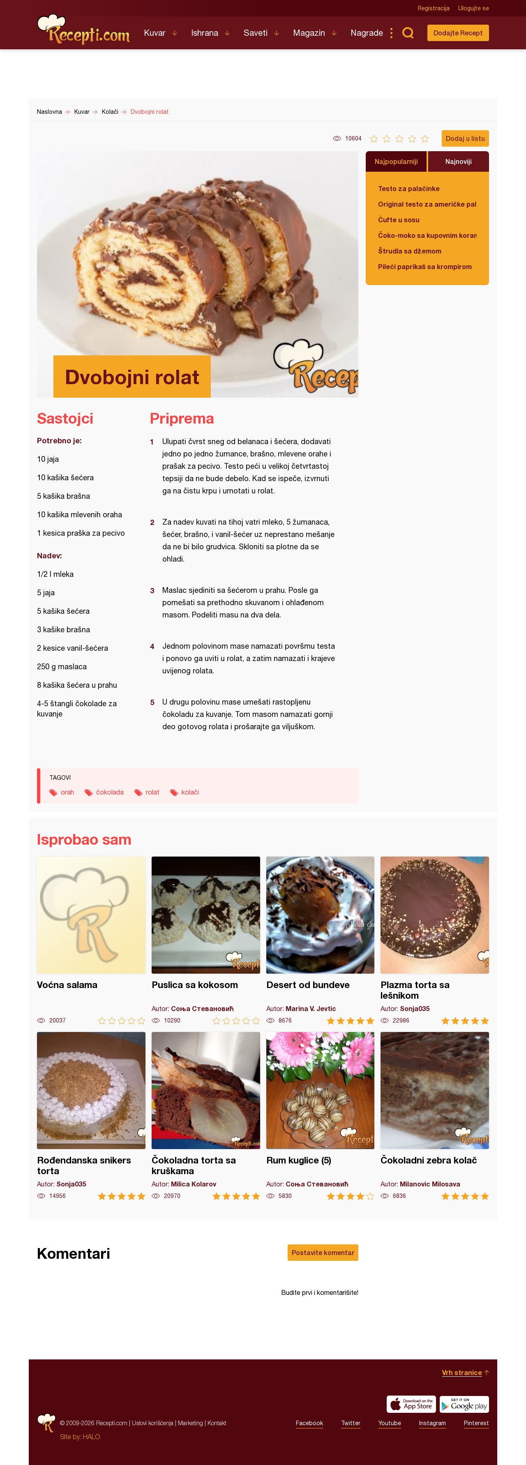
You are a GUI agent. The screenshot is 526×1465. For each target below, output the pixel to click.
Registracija (434, 8)
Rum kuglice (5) (320, 1116)
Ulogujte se (473, 8)
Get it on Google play (464, 1404)
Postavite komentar (323, 1252)
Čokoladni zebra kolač (435, 1116)
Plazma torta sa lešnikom (435, 941)
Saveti (256, 32)
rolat (152, 792)
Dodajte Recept (458, 33)
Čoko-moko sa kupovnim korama (427, 235)
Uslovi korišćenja (152, 1422)
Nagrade (367, 32)
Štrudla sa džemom (409, 251)
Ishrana (204, 32)
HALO (91, 1436)
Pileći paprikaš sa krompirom (425, 266)
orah (67, 792)
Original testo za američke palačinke (427, 204)
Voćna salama (91, 941)
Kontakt (217, 1422)
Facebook (309, 1423)
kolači (190, 792)
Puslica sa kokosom (206, 941)
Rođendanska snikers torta (91, 1116)
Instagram (432, 1423)
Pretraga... (407, 33)
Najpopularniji (396, 161)
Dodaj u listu (465, 138)
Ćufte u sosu (399, 219)
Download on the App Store (411, 1404)
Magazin (309, 32)
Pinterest (476, 1423)
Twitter (350, 1423)
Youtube (389, 1423)
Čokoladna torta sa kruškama (206, 1116)
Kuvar (155, 32)
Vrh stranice (462, 1372)
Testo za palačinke (409, 188)
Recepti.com (84, 30)
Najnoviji (458, 161)
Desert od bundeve (320, 941)
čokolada (110, 792)
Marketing (190, 1422)
